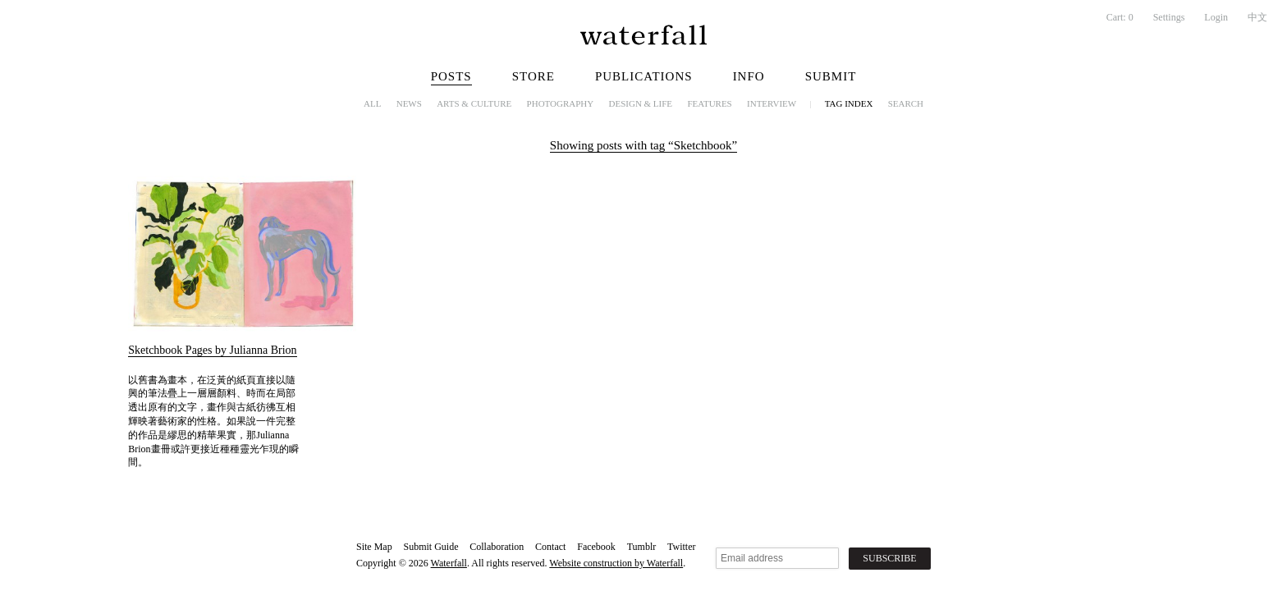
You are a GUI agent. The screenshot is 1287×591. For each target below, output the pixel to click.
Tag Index (849, 103)
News (409, 103)
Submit (831, 76)
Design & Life (641, 103)
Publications (644, 76)
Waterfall (449, 563)
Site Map (374, 546)
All (372, 103)
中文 (1257, 17)
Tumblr (642, 546)
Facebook (596, 546)
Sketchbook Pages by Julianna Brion (212, 350)
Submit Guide (430, 546)
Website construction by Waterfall (616, 563)
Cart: (1120, 17)
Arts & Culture (474, 103)
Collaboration (496, 546)
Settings (1169, 17)
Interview (771, 103)
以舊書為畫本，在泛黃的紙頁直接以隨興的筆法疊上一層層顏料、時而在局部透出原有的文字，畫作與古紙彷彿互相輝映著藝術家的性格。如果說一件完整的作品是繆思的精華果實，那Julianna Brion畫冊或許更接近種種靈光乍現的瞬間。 (213, 421)
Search (905, 103)
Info (749, 76)
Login (1216, 17)
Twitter (681, 546)
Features (709, 103)
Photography (560, 103)
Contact (550, 546)
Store (533, 76)
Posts (451, 76)
